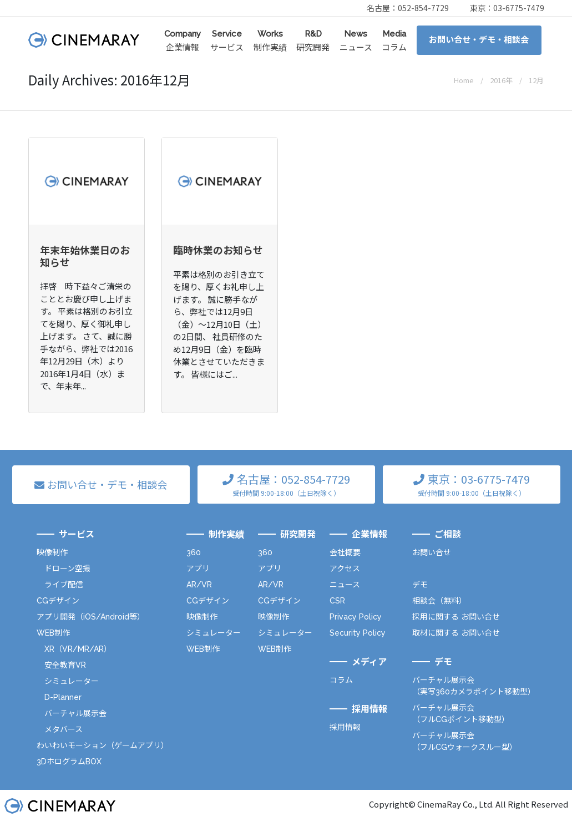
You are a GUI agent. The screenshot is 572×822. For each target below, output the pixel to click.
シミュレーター (71, 681)
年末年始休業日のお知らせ (85, 255)
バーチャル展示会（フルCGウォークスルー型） (464, 741)
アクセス (345, 568)
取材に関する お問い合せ (456, 632)
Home (464, 80)
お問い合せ (431, 552)
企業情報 (182, 40)
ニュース (356, 40)
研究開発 (313, 40)
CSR (337, 600)
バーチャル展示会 (75, 713)
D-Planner (63, 697)
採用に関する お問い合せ (456, 616)
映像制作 (52, 552)
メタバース (63, 729)
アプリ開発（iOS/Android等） (91, 616)
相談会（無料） (439, 600)
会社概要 (345, 552)
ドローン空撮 (67, 568)
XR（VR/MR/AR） (78, 649)
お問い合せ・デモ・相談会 (479, 40)
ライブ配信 (63, 584)
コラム (394, 40)
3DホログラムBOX (69, 761)
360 (193, 552)
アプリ (198, 568)
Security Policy (358, 632)
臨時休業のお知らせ (218, 249)
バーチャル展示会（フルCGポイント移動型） (460, 713)
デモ (420, 584)
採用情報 (345, 727)
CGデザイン (58, 600)
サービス (227, 40)
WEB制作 (53, 632)
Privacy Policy (356, 616)
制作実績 (270, 40)
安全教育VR (65, 665)
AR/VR (199, 584)
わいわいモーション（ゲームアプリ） (103, 745)
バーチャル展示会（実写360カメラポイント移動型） (473, 686)
